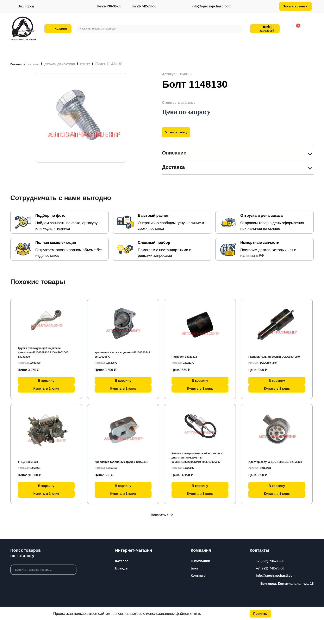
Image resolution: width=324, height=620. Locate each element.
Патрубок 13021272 (187, 354)
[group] (81, 118)
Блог (195, 568)
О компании (200, 561)
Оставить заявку (180, 132)
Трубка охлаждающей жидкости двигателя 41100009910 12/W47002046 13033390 (44, 350)
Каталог (121, 561)
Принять (260, 613)
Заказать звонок (295, 6)
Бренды (121, 568)
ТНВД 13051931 (30, 460)
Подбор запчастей (264, 28)
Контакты (198, 575)
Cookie (196, 613)
